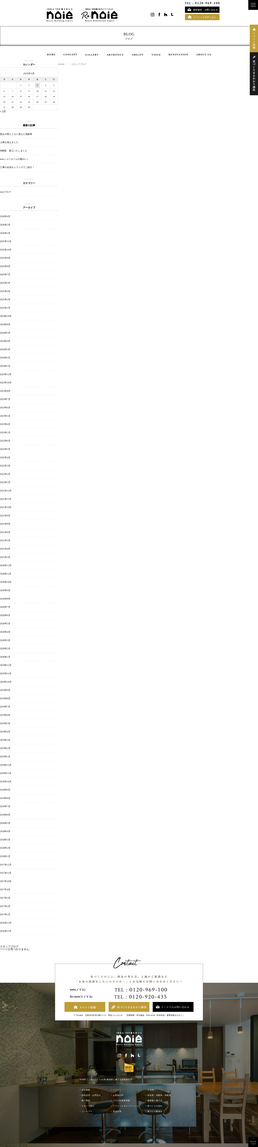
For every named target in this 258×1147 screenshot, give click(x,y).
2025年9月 (5, 258)
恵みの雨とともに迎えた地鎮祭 (16, 134)
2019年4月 (5, 731)
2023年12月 (6, 374)
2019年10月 (6, 682)
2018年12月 (6, 765)
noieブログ (5, 192)
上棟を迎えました (9, 142)
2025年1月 (5, 308)
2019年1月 (5, 756)
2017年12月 (6, 864)
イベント (117, 1090)
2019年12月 (6, 665)
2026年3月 (5, 225)
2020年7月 (5, 607)
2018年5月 (5, 823)
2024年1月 (5, 366)
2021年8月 (5, 524)
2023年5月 (5, 416)
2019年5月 (5, 723)
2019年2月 (5, 748)
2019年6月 (5, 715)
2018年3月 (5, 840)
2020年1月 (5, 657)
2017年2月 (5, 906)
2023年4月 (5, 424)
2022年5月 (5, 449)
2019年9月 (5, 690)
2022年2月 (5, 474)
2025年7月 (5, 274)
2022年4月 (5, 457)
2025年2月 (5, 299)
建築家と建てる (154, 1100)
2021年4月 (5, 549)
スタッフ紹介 (88, 1106)
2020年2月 (5, 648)
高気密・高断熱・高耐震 (159, 1095)
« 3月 (3, 111)
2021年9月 (5, 515)
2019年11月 (5, 673)
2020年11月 (5, 574)
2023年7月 (5, 399)
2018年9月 (5, 790)
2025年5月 (5, 283)
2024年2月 (5, 357)
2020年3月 (5, 640)
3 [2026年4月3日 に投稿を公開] (37, 85)
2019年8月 (5, 698)
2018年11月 (5, 773)
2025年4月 (5, 291)
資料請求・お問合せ (91, 1095)
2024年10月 (6, 316)
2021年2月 (5, 557)
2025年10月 (6, 250)
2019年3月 (5, 740)
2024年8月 (5, 324)
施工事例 (86, 1100)
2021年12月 (6, 490)
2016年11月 (5, 931)
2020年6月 (5, 615)
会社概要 (86, 1090)
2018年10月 (6, 781)
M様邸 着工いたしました (13, 150)
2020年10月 (6, 582)
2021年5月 (5, 540)
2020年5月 (5, 623)
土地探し (151, 1090)
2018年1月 (5, 856)
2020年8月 (5, 599)
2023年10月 (6, 382)
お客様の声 (118, 1095)
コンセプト (87, 1111)
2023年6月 (5, 407)
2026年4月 (5, 216)
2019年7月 (5, 706)
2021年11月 (5, 499)
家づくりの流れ (154, 1106)
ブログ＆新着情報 (121, 1100)
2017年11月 (5, 873)
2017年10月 (6, 881)
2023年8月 (5, 391)
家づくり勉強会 (154, 1111)
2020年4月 (5, 632)
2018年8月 (5, 798)
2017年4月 (5, 889)
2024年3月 (5, 349)
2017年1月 (5, 914)
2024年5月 (5, 333)
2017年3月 (5, 898)
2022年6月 (5, 441)
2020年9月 (5, 590)
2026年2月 (5, 233)
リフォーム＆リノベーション (127, 1106)
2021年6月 (5, 532)
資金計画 (117, 1111)
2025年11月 (5, 241)
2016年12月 (6, 923)
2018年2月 (5, 848)
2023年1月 (5, 432)
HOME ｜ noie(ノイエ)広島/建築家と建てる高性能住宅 (106, 1079)
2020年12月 (6, 565)
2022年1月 (5, 482)
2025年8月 (5, 266)
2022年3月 (5, 466)
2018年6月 (5, 815)
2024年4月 (5, 341)
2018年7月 (5, 806)
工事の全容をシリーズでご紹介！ (17, 167)
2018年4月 (5, 831)
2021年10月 (6, 507)
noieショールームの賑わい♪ (15, 159)
